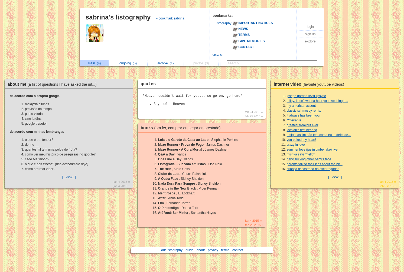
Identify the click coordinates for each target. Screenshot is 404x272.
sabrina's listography (118, 17)
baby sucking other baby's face (309, 159)
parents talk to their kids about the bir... (315, 164)
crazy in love (296, 145)
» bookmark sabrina (170, 18)
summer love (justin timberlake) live (312, 149)
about (201, 250)
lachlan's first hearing (302, 130)
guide (189, 250)
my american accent (301, 106)
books (182, 127)
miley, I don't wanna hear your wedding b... (317, 101)
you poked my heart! (301, 140)
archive (165, 63)
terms (225, 250)
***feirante (294, 120)
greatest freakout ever (302, 125)
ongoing (128, 63)
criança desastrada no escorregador (313, 169)
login (310, 27)
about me (53, 84)
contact (237, 250)
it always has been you (303, 115)
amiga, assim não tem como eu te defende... (319, 135)
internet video (310, 84)
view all (218, 55)
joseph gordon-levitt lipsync (306, 96)
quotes (148, 84)
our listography (172, 250)
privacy (213, 250)
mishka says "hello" (301, 154)
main (94, 63)
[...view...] (69, 177)
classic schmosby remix (304, 110)
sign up (310, 34)
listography (224, 23)
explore (310, 41)
